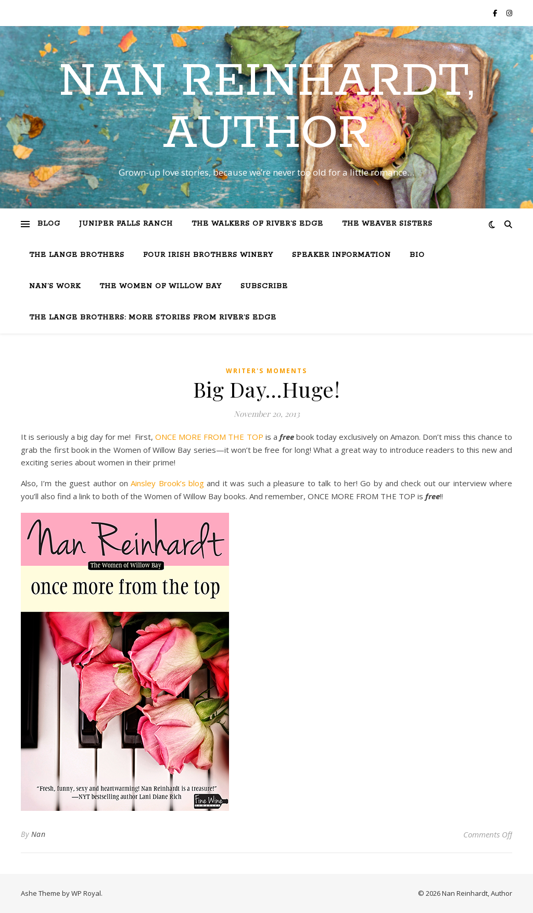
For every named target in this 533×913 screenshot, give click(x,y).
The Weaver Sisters (387, 223)
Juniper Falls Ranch (126, 223)
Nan (38, 834)
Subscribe (264, 286)
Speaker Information (341, 255)
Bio (417, 255)
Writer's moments (266, 370)
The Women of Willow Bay (160, 286)
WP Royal (86, 893)
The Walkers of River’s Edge (257, 223)
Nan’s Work (55, 286)
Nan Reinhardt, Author (266, 108)
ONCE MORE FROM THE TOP (209, 436)
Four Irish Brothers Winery (208, 255)
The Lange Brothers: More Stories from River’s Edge (152, 317)
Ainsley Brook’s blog (169, 483)
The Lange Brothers (76, 255)
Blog (48, 223)
